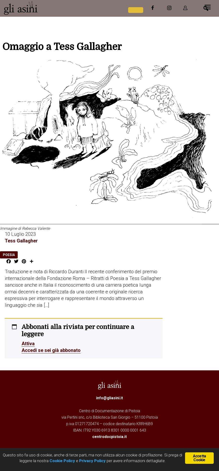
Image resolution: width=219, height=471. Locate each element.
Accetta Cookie (199, 458)
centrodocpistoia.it (109, 436)
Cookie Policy (62, 460)
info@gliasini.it (109, 398)
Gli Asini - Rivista (39, 8)
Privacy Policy (92, 460)
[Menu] (207, 6)
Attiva (28, 343)
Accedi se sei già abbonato (51, 350)
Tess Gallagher (21, 241)
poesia (9, 255)
